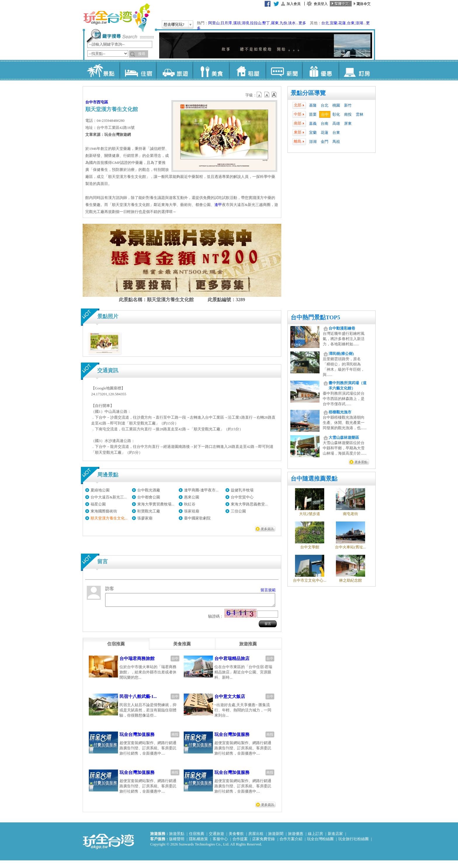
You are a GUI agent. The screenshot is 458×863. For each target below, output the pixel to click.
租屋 (247, 70)
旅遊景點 (176, 836)
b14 (274, 95)
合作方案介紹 (291, 841)
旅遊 (174, 70)
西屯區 (102, 102)
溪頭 (237, 23)
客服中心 (220, 841)
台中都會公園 (148, 497)
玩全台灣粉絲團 (320, 841)
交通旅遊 (216, 836)
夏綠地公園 (100, 490)
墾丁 (266, 23)
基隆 (313, 105)
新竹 (348, 105)
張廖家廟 (144, 518)
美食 (210, 70)
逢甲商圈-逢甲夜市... (201, 490)
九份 (283, 23)
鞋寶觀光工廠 (148, 511)
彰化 (336, 114)
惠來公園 (191, 497)
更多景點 (361, 462)
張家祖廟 (191, 511)
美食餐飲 (236, 836)
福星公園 (98, 504)
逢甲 (218, 204)
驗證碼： (215, 619)
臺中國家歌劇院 (197, 518)
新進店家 (335, 836)
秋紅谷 (189, 504)
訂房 (357, 70)
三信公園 (238, 511)
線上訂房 (315, 836)
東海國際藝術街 (104, 511)
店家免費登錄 (263, 841)
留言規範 (268, 590)
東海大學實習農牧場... (155, 504)
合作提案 (240, 841)
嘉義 (313, 123)
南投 (348, 114)
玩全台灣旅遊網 (116, 17)
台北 (325, 23)
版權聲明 (176, 841)
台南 (324, 123)
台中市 (91, 102)
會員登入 (321, 4)
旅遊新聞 (275, 836)
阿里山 (214, 23)
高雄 (336, 123)
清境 (245, 23)
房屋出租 (255, 836)
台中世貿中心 (242, 497)
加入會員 (294, 4)
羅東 (275, 23)
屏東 (348, 123)
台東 (351, 23)
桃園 (336, 105)
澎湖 (359, 23)
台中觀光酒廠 (148, 490)
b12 (260, 95)
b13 (267, 95)
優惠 (320, 70)
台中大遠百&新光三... (109, 497)
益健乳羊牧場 (242, 490)
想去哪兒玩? (174, 24)
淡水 (292, 23)
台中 (325, 114)
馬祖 (336, 141)
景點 (101, 70)
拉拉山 (255, 23)
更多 (302, 23)
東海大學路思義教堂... (249, 504)
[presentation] (116, 646)
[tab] (116, 646)
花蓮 (342, 23)
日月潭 (226, 23)
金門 (324, 141)
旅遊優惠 (295, 836)
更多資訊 (267, 529)
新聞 (284, 70)
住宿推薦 (196, 836)
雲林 (359, 114)
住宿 (137, 70)
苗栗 (313, 114)
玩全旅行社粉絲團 (353, 841)
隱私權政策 (198, 841)
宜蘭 (333, 23)
